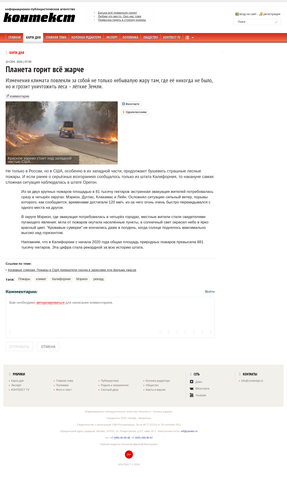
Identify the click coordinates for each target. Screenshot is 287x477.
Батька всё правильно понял (117, 12)
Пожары (24, 279)
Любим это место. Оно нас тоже (119, 16)
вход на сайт (248, 14)
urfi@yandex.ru (189, 431)
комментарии (19, 96)
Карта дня (16, 52)
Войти (210, 291)
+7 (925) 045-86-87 (142, 437)
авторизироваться (50, 302)
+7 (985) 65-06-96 (120, 437)
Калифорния (61, 279)
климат (41, 279)
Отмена (48, 346)
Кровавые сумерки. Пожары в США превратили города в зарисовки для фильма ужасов (72, 270)
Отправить (19, 346)
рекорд (98, 279)
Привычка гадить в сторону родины (122, 20)
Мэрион (82, 279)
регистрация (271, 14)
